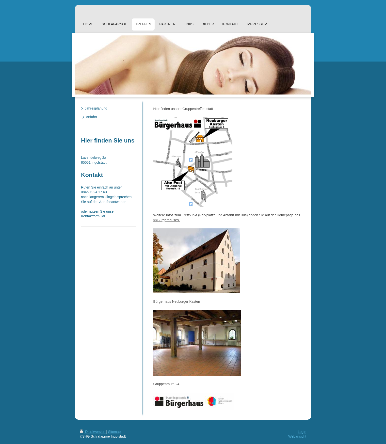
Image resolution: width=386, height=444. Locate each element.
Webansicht (297, 436)
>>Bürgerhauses (166, 220)
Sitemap (114, 432)
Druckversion (93, 432)
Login (302, 432)
